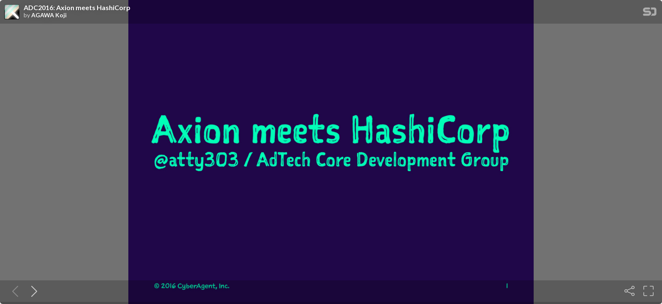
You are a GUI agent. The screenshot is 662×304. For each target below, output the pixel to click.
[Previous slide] (13, 291)
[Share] (629, 291)
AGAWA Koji (49, 15)
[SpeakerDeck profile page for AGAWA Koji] (11, 12)
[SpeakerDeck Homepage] (650, 13)
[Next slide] (32, 291)
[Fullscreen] (648, 291)
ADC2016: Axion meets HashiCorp (77, 7)
